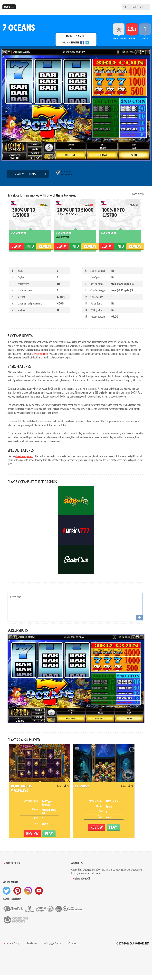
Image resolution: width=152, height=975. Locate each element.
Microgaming (40, 353)
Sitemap (73, 943)
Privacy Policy (12, 943)
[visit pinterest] (17, 891)
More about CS (82, 878)
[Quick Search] (138, 7)
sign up (80, 36)
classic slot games (24, 456)
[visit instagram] (28, 891)
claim (16, 246)
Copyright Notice (53, 943)
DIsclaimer (32, 943)
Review (45, 246)
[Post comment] (139, 617)
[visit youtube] (39, 891)
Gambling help (12, 899)
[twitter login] (87, 43)
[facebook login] (82, 43)
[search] (124, 7)
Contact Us (13, 863)
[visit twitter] (6, 891)
